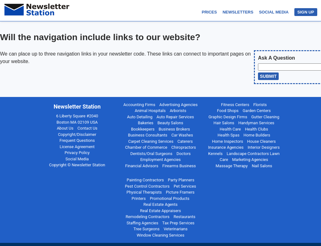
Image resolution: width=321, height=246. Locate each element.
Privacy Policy (77, 152)
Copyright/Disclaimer (77, 134)
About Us (65, 128)
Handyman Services (256, 122)
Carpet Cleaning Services (150, 141)
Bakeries (146, 122)
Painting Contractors (145, 180)
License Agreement (77, 146)
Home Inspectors (227, 141)
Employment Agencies (160, 159)
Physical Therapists (144, 192)
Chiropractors (183, 147)
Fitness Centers (235, 104)
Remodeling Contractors (148, 216)
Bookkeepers (143, 129)
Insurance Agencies (226, 147)
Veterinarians (175, 229)
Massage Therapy (232, 165)
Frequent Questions (77, 140)
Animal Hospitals (150, 110)
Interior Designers (264, 147)
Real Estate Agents (161, 204)
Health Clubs (256, 129)
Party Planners (181, 180)
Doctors (183, 153)
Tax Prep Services (178, 223)
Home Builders (257, 135)
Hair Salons (223, 122)
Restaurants (184, 216)
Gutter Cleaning (265, 117)
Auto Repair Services (175, 117)
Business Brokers (174, 129)
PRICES (209, 12)
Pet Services (185, 186)
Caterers (185, 141)
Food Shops (228, 110)
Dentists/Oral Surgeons (151, 153)
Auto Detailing (139, 117)
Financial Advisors (141, 165)
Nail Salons (262, 165)
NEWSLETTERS (238, 12)
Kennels (215, 153)
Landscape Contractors (248, 153)
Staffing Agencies (142, 223)
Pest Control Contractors (147, 186)
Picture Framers (180, 192)
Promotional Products (169, 198)
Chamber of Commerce (146, 147)
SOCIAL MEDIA (273, 12)
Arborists (178, 110)
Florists (260, 104)
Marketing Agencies (250, 159)
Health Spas (228, 135)
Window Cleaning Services (160, 235)
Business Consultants (147, 135)
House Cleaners (261, 141)
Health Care (230, 129)
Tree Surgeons (147, 229)
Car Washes (182, 135)
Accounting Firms (139, 104)
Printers (139, 198)
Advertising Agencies (178, 104)
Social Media (77, 159)
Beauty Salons (170, 122)
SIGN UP (305, 12)
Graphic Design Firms (227, 117)
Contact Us (87, 128)
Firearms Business (179, 165)
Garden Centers (257, 110)
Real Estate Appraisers (160, 210)
